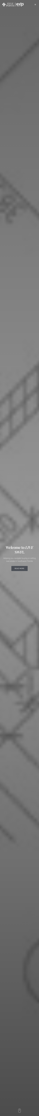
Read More (19, 568)
